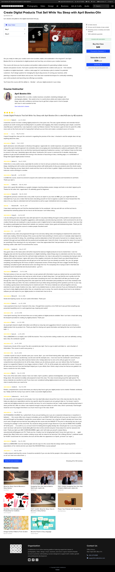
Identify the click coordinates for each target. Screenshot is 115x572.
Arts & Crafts (76, 6)
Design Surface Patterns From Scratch (16, 532)
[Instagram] (37, 559)
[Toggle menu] (112, 6)
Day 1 (7, 29)
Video (42, 6)
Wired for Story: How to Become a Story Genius (14, 487)
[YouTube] (29, 559)
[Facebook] (33, 559)
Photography (32, 6)
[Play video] (55, 38)
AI (57, 6)
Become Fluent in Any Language (41, 532)
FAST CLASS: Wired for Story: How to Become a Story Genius (42, 510)
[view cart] (93, 1)
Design (51, 6)
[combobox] (101, 6)
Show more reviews (13, 461)
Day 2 (7, 34)
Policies (57, 569)
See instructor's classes (22, 106)
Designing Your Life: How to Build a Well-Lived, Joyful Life (42, 487)
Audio (86, 6)
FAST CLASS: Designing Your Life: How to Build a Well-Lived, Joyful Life (70, 487)
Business (64, 6)
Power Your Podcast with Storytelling (69, 509)
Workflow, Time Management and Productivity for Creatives (14, 510)
